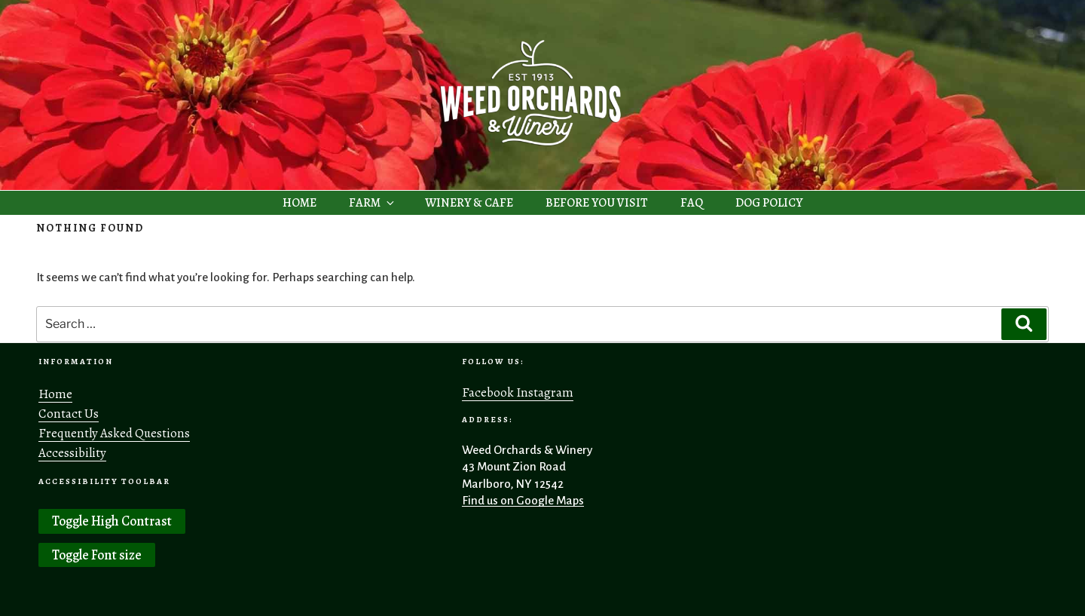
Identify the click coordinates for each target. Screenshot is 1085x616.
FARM (372, 203)
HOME (299, 203)
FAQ (691, 203)
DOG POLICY (768, 203)
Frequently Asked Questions (114, 433)
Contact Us (68, 413)
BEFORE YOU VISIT (597, 203)
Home (55, 394)
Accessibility (72, 452)
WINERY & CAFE (469, 203)
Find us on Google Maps (523, 500)
